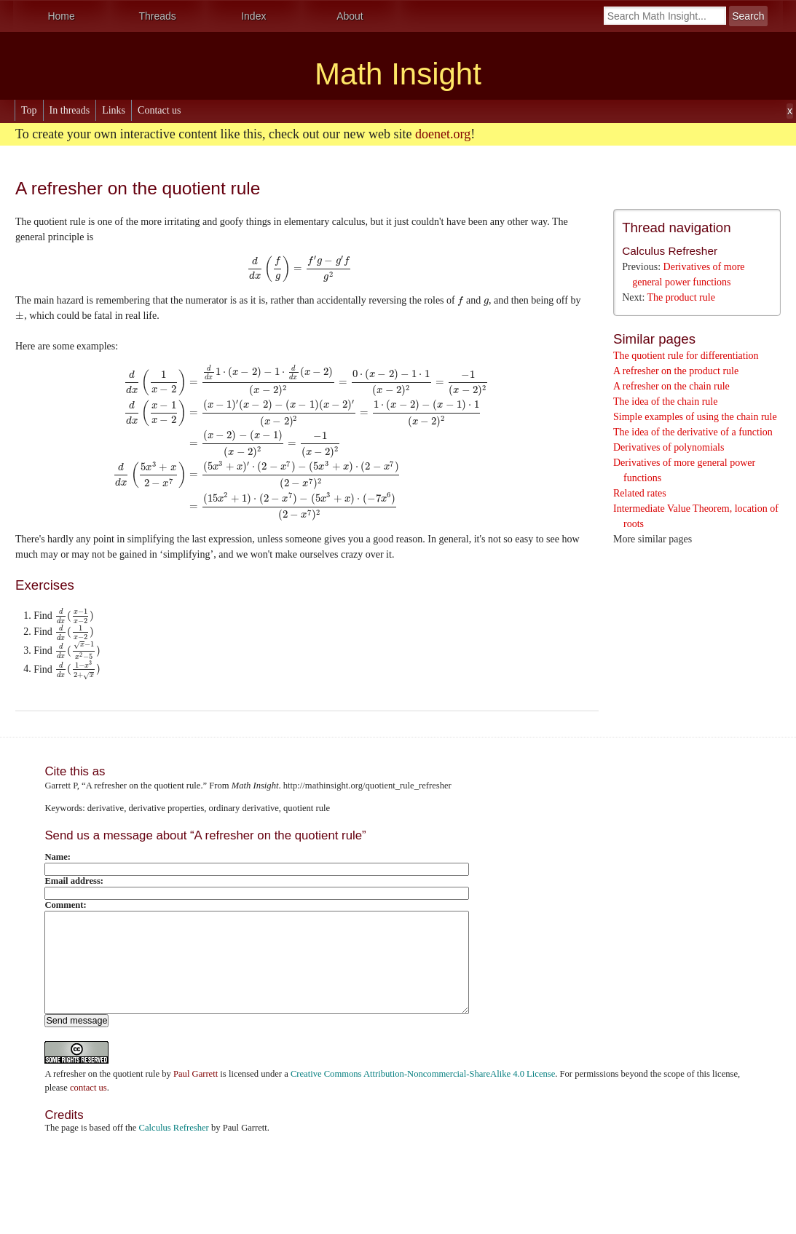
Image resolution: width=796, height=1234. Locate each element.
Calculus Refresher (669, 251)
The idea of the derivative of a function (693, 432)
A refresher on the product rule (675, 370)
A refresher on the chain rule (671, 386)
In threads (70, 110)
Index (253, 16)
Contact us (159, 110)
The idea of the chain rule (665, 401)
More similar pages (652, 539)
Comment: (65, 905)
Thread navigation (676, 227)
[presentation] (299, 268)
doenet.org (442, 134)
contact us (88, 1088)
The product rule (681, 297)
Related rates (639, 493)
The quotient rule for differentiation (686, 355)
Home (60, 16)
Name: (57, 857)
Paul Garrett (195, 1074)
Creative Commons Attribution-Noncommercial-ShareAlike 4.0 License (423, 1074)
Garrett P (60, 785)
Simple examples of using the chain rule (695, 416)
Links (113, 110)
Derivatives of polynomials (668, 447)
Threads (157, 16)
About (349, 16)
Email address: (73, 881)
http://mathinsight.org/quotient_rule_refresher (367, 785)
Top (29, 110)
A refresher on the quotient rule (101, 1074)
